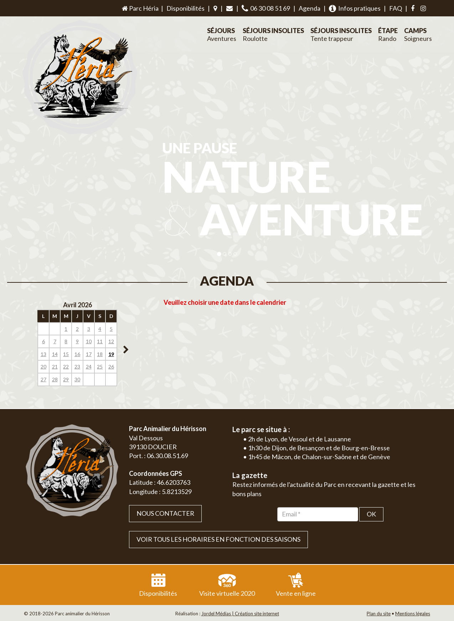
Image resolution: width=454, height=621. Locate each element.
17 (89, 354)
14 (55, 354)
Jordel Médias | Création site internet (240, 613)
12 (111, 341)
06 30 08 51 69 (266, 8)
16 (77, 354)
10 (89, 341)
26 (111, 366)
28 (55, 379)
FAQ (395, 8)
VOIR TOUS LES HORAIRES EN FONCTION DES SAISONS (218, 539)
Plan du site (379, 613)
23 (77, 366)
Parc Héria (140, 8)
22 (66, 366)
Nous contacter (165, 513)
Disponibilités (185, 8)
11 (100, 341)
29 (66, 379)
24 (89, 366)
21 (55, 366)
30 (77, 379)
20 (43, 366)
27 (43, 379)
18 (100, 354)
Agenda (309, 8)
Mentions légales (412, 613)
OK (371, 514)
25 (100, 366)
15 (66, 354)
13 (43, 354)
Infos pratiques (355, 8)
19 (111, 354)
